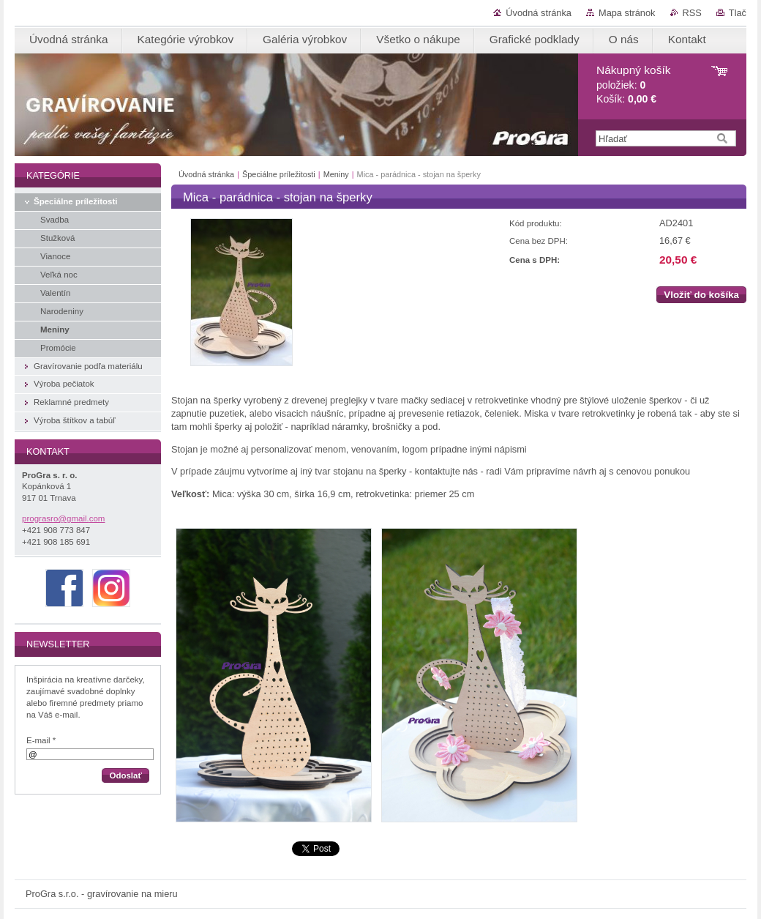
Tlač (737, 12)
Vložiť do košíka (701, 294)
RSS (692, 12)
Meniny (336, 174)
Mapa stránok (627, 12)
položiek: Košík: (633, 84)
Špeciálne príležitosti (278, 174)
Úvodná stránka (538, 12)
